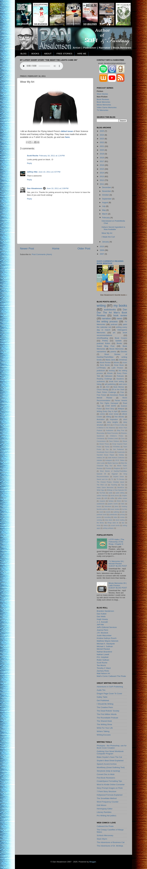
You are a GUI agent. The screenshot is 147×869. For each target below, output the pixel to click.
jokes (116, 506)
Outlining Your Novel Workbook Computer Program (110, 752)
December (107, 187)
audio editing (120, 493)
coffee (112, 498)
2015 (102, 169)
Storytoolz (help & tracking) (108, 771)
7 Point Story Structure (106, 791)
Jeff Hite (100, 624)
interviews (108, 506)
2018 (102, 158)
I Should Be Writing (105, 704)
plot (123, 512)
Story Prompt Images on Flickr (110, 788)
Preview (108, 468)
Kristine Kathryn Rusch (106, 638)
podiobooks (113, 514)
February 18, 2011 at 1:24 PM (52, 156)
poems (113, 351)
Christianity (100, 438)
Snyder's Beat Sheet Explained (110, 760)
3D (101, 387)
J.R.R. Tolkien (120, 460)
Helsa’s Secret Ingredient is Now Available (113, 228)
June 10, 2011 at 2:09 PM (57, 188)
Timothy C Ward (104, 668)
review (122, 517)
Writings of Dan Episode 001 (117, 490)
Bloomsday (100, 433)
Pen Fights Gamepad (109, 403)
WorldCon (120, 487)
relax (115, 517)
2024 (102, 135)
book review (120, 315)
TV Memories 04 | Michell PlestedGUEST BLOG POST (118, 563)
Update (118, 341)
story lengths (112, 422)
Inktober (99, 460)
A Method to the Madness (106, 428)
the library (100, 523)
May (104, 210)
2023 (102, 139)
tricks (98, 525)
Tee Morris (101, 665)
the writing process (107, 321)
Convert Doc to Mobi (105, 774)
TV (112, 479)
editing (108, 417)
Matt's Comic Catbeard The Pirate (111, 676)
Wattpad (121, 409)
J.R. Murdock (102, 633)
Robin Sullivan (103, 660)
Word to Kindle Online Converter (111, 784)
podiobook (101, 371)
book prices (115, 495)
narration (106, 318)
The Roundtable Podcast (107, 718)
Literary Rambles (104, 812)
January (106, 242)
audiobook (101, 382)
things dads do (113, 523)
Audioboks (109, 430)
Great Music (119, 365)
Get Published (118, 449)
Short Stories (102, 94)
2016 (102, 165)
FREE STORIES (64, 53)
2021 (102, 146)
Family (107, 447)
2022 (102, 142)
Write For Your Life (105, 728)
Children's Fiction (116, 436)
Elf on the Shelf (118, 390)
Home (55, 248)
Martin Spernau (113, 463)
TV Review (120, 479)
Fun (107, 449)
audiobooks (110, 309)
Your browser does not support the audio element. (41, 66)
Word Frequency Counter (107, 802)
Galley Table (102, 697)
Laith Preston (117, 368)
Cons (123, 438)
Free (122, 392)
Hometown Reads (117, 395)
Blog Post (120, 430)
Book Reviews (103, 99)
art (114, 332)
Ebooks (124, 351)
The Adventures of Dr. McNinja (110, 846)
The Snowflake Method (107, 798)
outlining (116, 512)
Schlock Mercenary (105, 835)
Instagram (108, 460)
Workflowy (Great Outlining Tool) (111, 767)
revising (112, 371)
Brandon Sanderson (105, 611)
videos (105, 525)
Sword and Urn (102, 479)
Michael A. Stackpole (106, 644)
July (104, 206)
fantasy (111, 501)
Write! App (100, 490)
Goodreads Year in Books (105, 452)
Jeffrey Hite (32, 172)
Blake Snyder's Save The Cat (109, 757)
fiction (119, 501)
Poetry (105, 341)
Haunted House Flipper (105, 455)
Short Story (109, 409)
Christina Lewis (112, 438)
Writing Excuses (104, 735)
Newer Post (27, 248)
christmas (123, 360)
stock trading (120, 520)
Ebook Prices (104, 444)
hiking (99, 384)
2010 (102, 246)
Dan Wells (101, 616)
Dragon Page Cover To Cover (109, 693)
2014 (102, 173)
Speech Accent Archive (107, 764)
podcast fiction (103, 343)
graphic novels (113, 504)
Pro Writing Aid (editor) (106, 816)
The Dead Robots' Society (108, 711)
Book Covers (121, 338)
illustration (101, 419)
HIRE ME (81, 53)
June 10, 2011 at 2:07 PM (49, 172)
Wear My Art (107, 233)
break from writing (116, 382)
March (105, 214)
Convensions (101, 441)
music (124, 363)
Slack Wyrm (102, 839)
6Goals (110, 373)
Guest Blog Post (105, 346)
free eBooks (119, 417)
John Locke (101, 463)
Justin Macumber (104, 635)
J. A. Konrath (102, 622)
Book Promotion (112, 433)
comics (102, 414)
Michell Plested (104, 398)
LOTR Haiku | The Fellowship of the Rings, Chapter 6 (116, 541)
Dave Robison (114, 441)
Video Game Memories (107, 107)
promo (99, 517)
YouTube (102, 493)
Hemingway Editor (105, 809)
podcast (114, 324)
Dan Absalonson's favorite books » (113, 295)
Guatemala (121, 452)
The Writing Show (104, 724)
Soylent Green (118, 476)
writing (101, 305)
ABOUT (48, 53)
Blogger (92, 862)
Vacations (120, 379)
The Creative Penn (105, 707)
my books (120, 305)
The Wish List (102, 485)
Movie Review (105, 363)
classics (124, 411)
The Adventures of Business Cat (110, 842)
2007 (102, 254)
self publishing (110, 384)
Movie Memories (104, 105)
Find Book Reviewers (106, 778)
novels (108, 512)
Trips (122, 485)
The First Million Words (107, 714)
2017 (102, 161)
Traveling (114, 485)
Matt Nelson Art (103, 673)
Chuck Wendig (102, 390)
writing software (108, 528)
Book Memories (103, 102)
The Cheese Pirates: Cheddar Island (110, 482)
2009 (102, 250)
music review (114, 509)
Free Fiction (101, 395)
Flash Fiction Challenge (106, 392)
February (106, 217)
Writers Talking (103, 731)
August (105, 202)
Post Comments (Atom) (42, 254)
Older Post (84, 248)
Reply (29, 163)
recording (107, 517)
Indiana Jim (101, 457)
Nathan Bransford (104, 652)
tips (123, 523)
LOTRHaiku (101, 368)
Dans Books (105, 365)
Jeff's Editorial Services (107, 627)
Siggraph (115, 474)
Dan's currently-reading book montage (110, 262)
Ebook (125, 441)
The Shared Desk (104, 721)
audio (110, 493)
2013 (102, 176)
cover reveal (113, 414)
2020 (102, 150)
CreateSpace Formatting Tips (109, 781)
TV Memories (102, 110)
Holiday (121, 455)
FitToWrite (116, 447)
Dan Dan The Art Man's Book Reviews (112, 312)
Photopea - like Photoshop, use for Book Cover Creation (111, 747)
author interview (102, 495)
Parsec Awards (121, 400)
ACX (108, 387)
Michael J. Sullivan (105, 646)
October (106, 195)
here (67, 137)
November (107, 191)
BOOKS (35, 53)
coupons (102, 501)
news (119, 318)
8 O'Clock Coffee (119, 425)
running (99, 520)
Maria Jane (110, 360)
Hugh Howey (102, 619)
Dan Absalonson (34, 188)
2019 (102, 154)
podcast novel (101, 514)
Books (119, 343)
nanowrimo (101, 351)
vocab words (115, 525)
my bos (124, 509)
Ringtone (117, 468)
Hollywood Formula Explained (109, 795)
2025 (102, 131)
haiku (123, 504)
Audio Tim (101, 690)
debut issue (67, 131)
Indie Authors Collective (116, 457)
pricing (122, 514)
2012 (102, 180)
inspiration (114, 419)
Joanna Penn (102, 630)
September (107, 199)
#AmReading (102, 338)
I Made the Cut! (108, 237)
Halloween (108, 376)
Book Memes (118, 387)
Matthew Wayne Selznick (107, 641)
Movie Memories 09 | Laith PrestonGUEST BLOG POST (118, 585)
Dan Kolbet (101, 614)
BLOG (24, 53)
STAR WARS (110, 406)
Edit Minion (101, 805)
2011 (102, 184)
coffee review (122, 498)
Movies (116, 363)
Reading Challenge (104, 379)
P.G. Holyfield (102, 657)
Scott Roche (32, 156)
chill (105, 498)
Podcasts (120, 376)
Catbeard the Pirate (105, 826)
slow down (109, 520)
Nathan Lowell (103, 654)
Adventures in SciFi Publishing (110, 687)
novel (101, 512)
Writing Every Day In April (107, 411)
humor (99, 506)
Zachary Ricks (103, 671)
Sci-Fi (125, 468)
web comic (123, 384)
